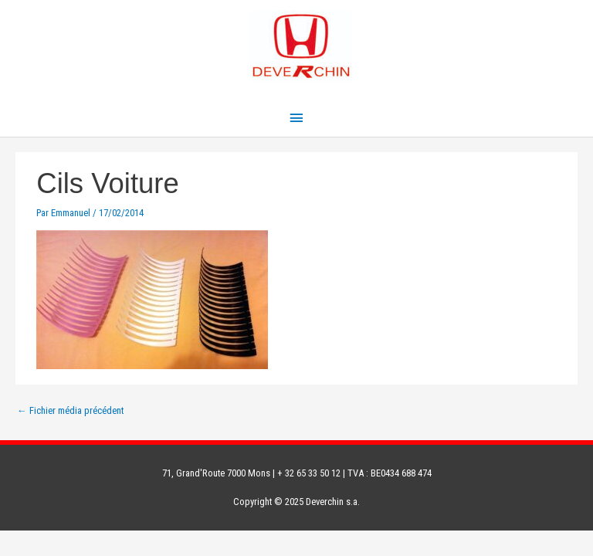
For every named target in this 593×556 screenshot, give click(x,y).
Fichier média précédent (70, 410)
